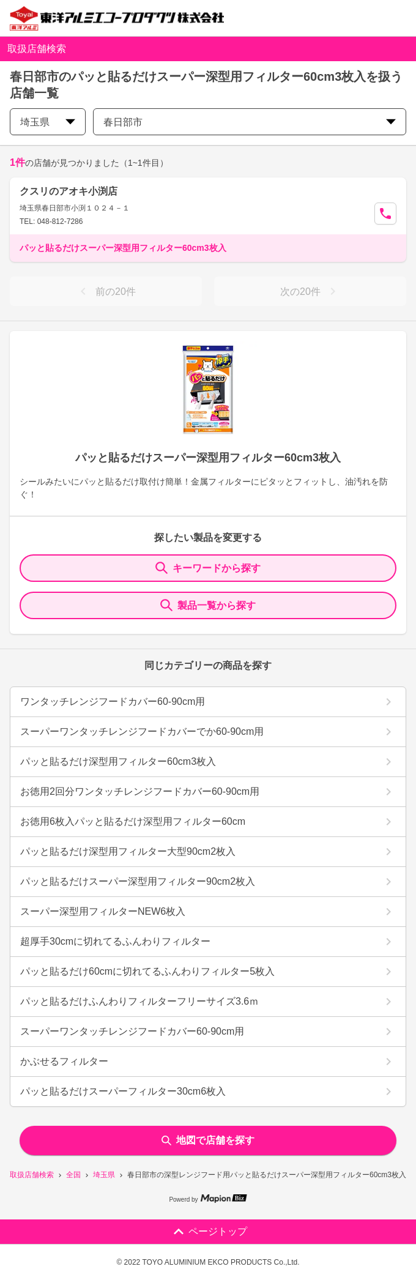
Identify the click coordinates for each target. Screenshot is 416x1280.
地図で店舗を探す (208, 1140)
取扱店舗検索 (32, 1174)
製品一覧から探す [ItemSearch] (208, 605)
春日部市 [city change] (249, 122)
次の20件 (310, 291)
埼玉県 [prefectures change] (47, 122)
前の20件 (106, 291)
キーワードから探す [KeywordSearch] (208, 568)
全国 (73, 1174)
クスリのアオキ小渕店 (68, 191)
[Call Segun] (385, 214)
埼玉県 (104, 1174)
